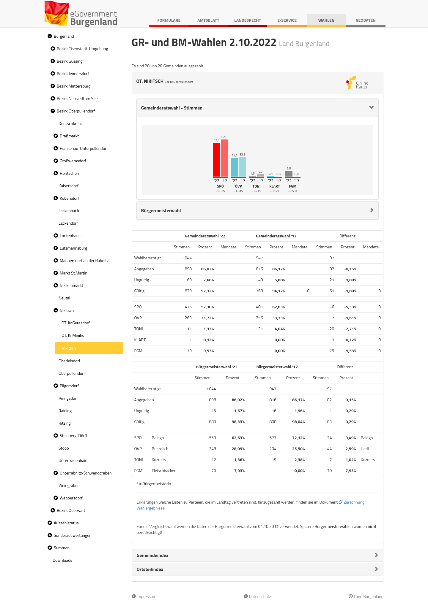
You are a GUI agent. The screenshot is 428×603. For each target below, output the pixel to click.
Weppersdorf (71, 498)
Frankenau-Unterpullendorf (84, 148)
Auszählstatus (66, 523)
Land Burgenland (366, 596)
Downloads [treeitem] (62, 560)
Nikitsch (67, 310)
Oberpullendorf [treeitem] (72, 373)
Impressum (144, 596)
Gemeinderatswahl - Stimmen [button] (172, 107)
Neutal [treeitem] (64, 298)
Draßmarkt (69, 136)
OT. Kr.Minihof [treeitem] (74, 335)
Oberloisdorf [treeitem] (69, 361)
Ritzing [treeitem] (65, 423)
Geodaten (366, 20)
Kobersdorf (69, 198)
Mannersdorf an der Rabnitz (84, 260)
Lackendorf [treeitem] (68, 223)
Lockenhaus (70, 235)
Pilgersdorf (69, 386)
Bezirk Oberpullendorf (76, 111)
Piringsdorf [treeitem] (68, 398)
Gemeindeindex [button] (153, 555)
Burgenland (64, 36)
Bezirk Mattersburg (74, 86)
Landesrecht (247, 20)
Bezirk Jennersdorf (73, 73)
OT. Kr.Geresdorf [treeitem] (76, 323)
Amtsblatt (208, 20)
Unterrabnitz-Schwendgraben (85, 473)
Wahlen (326, 20)
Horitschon (69, 173)
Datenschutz (257, 596)
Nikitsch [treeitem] (69, 348)
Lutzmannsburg (73, 248)
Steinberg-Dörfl (73, 435)
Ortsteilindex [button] (150, 569)
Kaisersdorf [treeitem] (68, 186)
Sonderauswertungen (73, 535)
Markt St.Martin (73, 273)
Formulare (168, 20)
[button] (49, 36)
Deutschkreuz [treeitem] (71, 123)
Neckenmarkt (71, 285)
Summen (62, 548)
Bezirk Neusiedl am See (77, 98)
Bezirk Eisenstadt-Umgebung (82, 48)
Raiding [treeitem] (65, 410)
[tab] (258, 108)
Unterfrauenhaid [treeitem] (73, 460)
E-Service (287, 20)
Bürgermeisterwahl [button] (161, 210)
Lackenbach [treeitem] (69, 210)
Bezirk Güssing (70, 61)
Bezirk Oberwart (71, 510)
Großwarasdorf (73, 161)
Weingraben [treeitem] (69, 485)
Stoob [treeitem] (64, 448)
